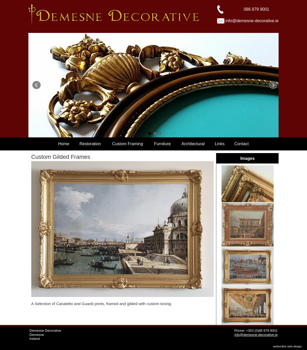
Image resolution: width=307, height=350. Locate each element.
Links (219, 144)
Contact (241, 144)
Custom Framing (127, 144)
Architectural (193, 144)
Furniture (162, 144)
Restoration (90, 144)
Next (273, 85)
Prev (36, 85)
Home (63, 144)
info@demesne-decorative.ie (252, 21)
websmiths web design (287, 346)
